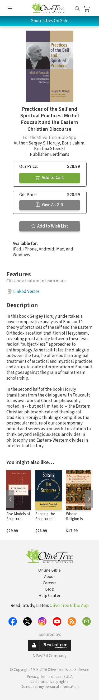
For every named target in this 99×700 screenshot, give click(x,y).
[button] (77, 9)
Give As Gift (49, 205)
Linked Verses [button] (26, 291)
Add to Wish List (49, 226)
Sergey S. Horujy (44, 143)
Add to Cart (49, 178)
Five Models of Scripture (18, 516)
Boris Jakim (73, 143)
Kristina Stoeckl (49, 149)
